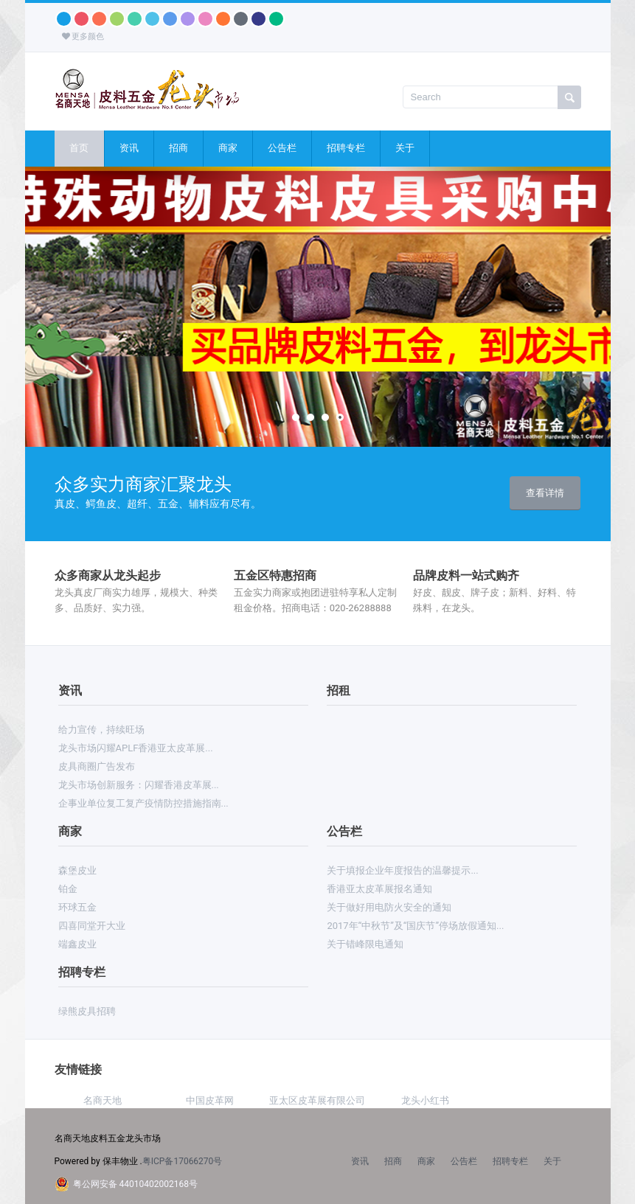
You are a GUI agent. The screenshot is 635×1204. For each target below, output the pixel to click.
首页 (79, 147)
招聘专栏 (346, 147)
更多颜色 (83, 36)
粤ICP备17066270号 (182, 1161)
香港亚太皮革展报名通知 (379, 888)
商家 (227, 147)
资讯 (129, 147)
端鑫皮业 (77, 944)
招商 (178, 147)
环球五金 (77, 907)
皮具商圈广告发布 (96, 766)
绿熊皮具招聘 (87, 1011)
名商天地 (102, 1100)
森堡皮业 (77, 870)
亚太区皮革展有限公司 (317, 1100)
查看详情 (545, 492)
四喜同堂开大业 (91, 925)
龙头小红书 (425, 1100)
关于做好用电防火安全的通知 (389, 907)
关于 (404, 147)
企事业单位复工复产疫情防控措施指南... (143, 803)
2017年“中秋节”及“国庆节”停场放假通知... (415, 925)
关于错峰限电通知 (365, 944)
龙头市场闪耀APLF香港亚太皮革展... (135, 748)
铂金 (67, 888)
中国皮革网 (210, 1100)
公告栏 (282, 147)
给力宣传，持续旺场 (101, 729)
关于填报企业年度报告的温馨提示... (402, 870)
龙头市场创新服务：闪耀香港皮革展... (138, 784)
